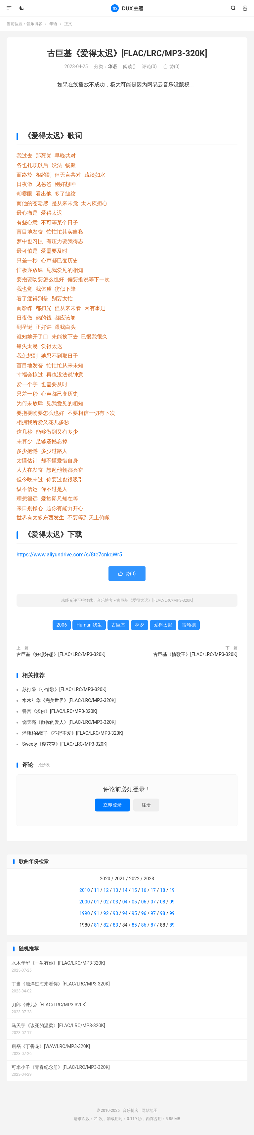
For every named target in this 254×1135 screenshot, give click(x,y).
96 (144, 913)
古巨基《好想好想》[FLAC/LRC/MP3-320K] (61, 654)
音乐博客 (127, 8)
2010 (84, 890)
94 (125, 913)
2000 (84, 901)
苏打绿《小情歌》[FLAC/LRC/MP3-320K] (64, 689)
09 (172, 901)
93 (115, 913)
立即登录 (112, 805)
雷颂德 (189, 625)
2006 (62, 625)
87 (153, 925)
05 (134, 901)
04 (125, 901)
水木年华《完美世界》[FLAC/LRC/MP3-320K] (69, 700)
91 (96, 913)
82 (106, 925)
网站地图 (149, 1110)
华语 (53, 24)
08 (162, 901)
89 (172, 925)
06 (144, 901)
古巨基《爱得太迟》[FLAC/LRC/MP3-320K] (127, 53)
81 (96, 925)
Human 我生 (89, 625)
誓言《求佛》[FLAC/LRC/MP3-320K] (59, 711)
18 (162, 890)
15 (134, 890)
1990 (84, 913)
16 (144, 890)
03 (115, 901)
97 (153, 913)
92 (106, 913)
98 (162, 913)
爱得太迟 (163, 625)
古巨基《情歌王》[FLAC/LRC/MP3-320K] (195, 654)
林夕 (139, 625)
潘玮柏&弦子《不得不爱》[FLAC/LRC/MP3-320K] (72, 733)
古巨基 (118, 625)
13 (115, 890)
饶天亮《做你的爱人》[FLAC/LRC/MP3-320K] (69, 722)
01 (96, 901)
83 (115, 925)
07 (153, 901)
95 (134, 913)
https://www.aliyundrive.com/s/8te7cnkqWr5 (69, 554)
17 (153, 890)
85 (134, 925)
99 (172, 913)
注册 (146, 805)
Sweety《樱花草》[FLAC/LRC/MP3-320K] (64, 744)
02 (106, 901)
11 (96, 890)
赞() (171, 66)
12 (106, 890)
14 (125, 890)
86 (144, 925)
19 (172, 890)
